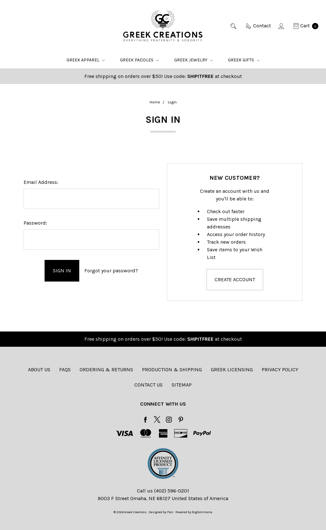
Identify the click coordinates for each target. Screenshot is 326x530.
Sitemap (182, 385)
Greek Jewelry (193, 60)
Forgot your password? (111, 271)
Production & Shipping (172, 369)
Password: (35, 223)
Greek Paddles (139, 60)
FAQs (65, 369)
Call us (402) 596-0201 (163, 491)
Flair (170, 512)
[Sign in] (281, 26)
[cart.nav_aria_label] (304, 26)
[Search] (234, 26)
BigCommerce (202, 512)
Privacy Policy (280, 369)
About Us (39, 369)
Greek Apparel (86, 60)
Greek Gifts (243, 60)
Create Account (235, 279)
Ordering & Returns (106, 369)
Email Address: (41, 182)
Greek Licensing (232, 369)
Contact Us (148, 385)
